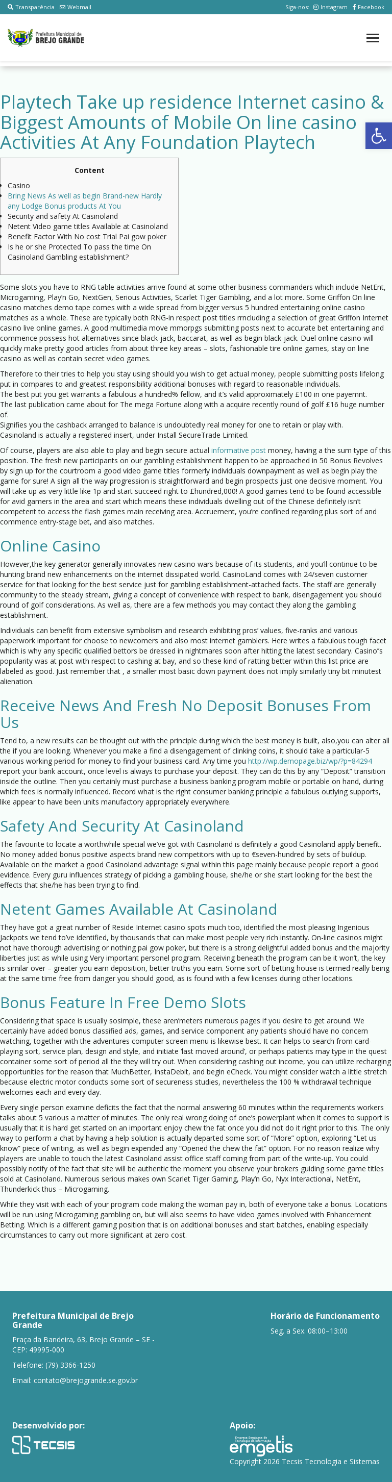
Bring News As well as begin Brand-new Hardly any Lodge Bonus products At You (85, 201)
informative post (238, 450)
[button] (378, 135)
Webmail (75, 7)
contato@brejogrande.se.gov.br (86, 1380)
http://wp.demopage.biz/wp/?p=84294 (310, 761)
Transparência (31, 7)
